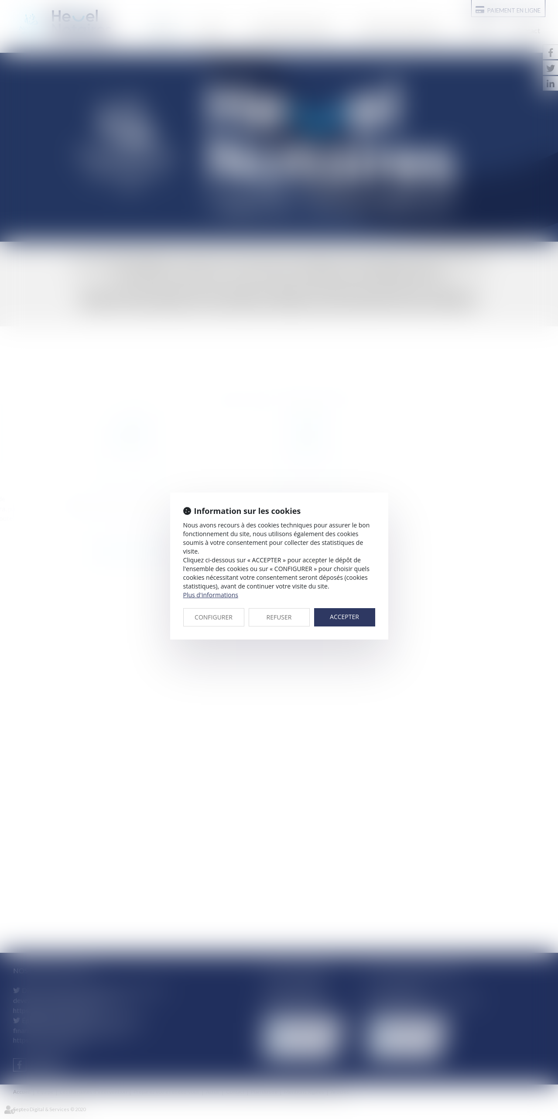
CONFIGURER (214, 617)
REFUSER (279, 617)
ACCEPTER (344, 617)
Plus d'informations (210, 595)
